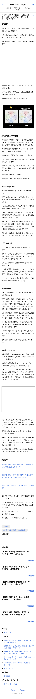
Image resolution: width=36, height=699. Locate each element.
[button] (33, 15)
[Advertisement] (18, 65)
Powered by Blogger (18, 690)
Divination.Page (18, 4)
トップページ (8, 633)
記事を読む (30, 560)
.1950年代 (5, 526)
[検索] (33, 5)
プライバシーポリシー (11, 684)
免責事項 (7, 676)
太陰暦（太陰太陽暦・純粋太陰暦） (14, 530)
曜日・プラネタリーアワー (13, 668)
